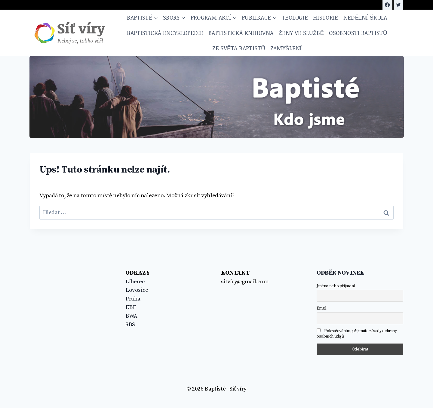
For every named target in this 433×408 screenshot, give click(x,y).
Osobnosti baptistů (358, 33)
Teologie (295, 17)
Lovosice (136, 290)
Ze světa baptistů (238, 48)
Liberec (135, 281)
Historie (325, 17)
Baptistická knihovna (241, 33)
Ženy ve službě (301, 33)
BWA (131, 316)
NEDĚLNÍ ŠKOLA (365, 17)
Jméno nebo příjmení (336, 286)
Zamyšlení (286, 48)
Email (322, 308)
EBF (130, 307)
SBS (130, 324)
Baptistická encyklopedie (165, 33)
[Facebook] (387, 5)
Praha (132, 298)
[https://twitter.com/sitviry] (398, 5)
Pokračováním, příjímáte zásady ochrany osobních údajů (357, 333)
